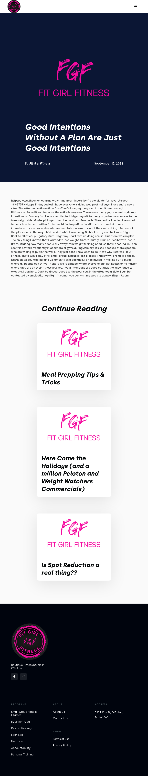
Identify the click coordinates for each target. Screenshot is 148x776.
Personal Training (22, 754)
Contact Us (60, 718)
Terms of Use (61, 738)
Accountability (21, 748)
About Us (59, 711)
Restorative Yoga (22, 728)
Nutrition (17, 741)
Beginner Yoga (20, 721)
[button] (136, 7)
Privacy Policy (62, 745)
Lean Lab (17, 734)
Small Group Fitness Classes (24, 713)
